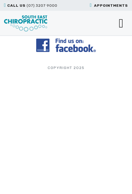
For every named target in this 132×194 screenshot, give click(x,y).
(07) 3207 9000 (30, 5)
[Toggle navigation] (121, 23)
